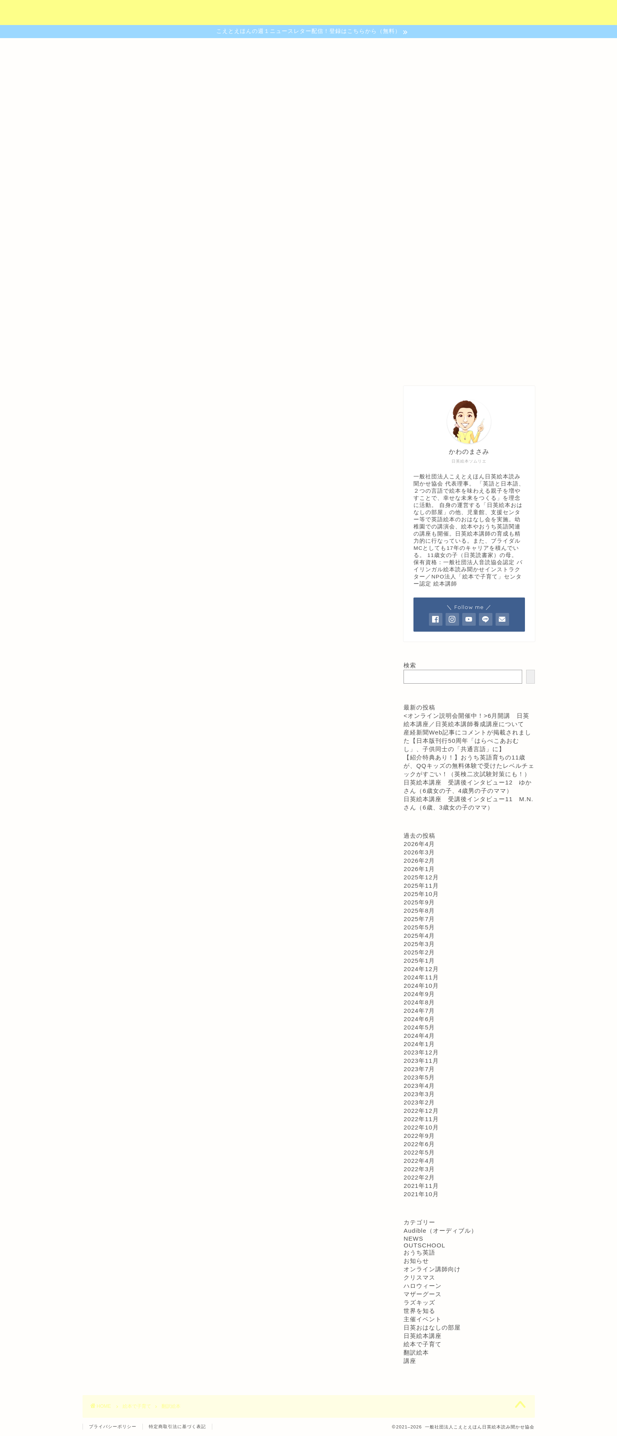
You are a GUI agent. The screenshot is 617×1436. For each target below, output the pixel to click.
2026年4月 (419, 843)
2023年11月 (421, 1060)
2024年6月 (419, 1019)
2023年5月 (419, 1077)
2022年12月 (421, 1110)
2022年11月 (421, 1119)
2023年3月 (419, 1094)
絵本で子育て (423, 1344)
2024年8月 (419, 1002)
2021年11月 (421, 1185)
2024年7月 (419, 1010)
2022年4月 (419, 1160)
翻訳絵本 (416, 1352)
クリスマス (419, 1277)
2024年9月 (419, 994)
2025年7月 (419, 919)
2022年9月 (419, 1135)
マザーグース (423, 1294)
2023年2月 (419, 1102)
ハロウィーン (423, 1285)
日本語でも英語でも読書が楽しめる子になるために (308, 247)
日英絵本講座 (423, 1335)
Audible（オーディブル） (440, 1230)
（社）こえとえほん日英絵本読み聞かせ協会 (308, 12)
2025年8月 (419, 910)
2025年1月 (419, 960)
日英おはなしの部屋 (432, 1327)
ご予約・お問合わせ (376, 365)
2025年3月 (419, 944)
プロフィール (444, 365)
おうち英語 (419, 1252)
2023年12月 (421, 1052)
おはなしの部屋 (305, 365)
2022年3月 (419, 1169)
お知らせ (416, 1260)
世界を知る (419, 1310)
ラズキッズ (419, 1302)
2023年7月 (419, 1069)
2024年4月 (419, 1035)
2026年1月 (419, 868)
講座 (410, 1360)
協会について (174, 365)
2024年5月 (419, 1027)
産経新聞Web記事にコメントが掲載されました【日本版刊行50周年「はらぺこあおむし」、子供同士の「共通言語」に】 (467, 740)
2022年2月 (419, 1177)
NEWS (413, 1238)
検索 (410, 665)
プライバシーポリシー (112, 1426)
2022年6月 (419, 1144)
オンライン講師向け (432, 1269)
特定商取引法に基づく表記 (177, 1426)
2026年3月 (419, 852)
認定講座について (238, 365)
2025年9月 (419, 902)
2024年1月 (419, 1044)
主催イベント (423, 1319)
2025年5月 (419, 927)
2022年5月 (419, 1152)
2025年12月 (421, 877)
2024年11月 (421, 977)
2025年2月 (419, 952)
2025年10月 (421, 894)
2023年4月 (419, 1085)
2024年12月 (421, 969)
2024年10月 (421, 985)
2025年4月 (419, 935)
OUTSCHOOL (424, 1245)
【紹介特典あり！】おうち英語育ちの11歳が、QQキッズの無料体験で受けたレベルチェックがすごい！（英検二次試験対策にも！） (469, 765)
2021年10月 (421, 1194)
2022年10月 (421, 1127)
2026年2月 (419, 860)
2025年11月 (421, 885)
